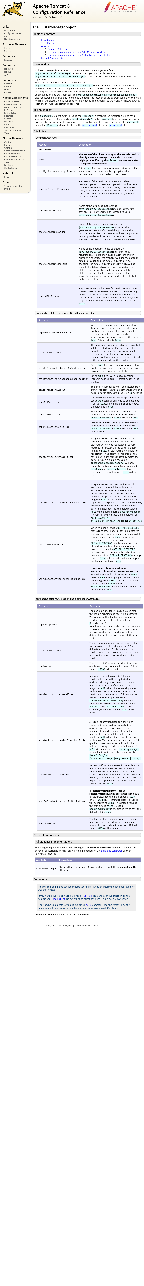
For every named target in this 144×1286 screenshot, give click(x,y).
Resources (9, 127)
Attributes (46, 46)
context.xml (89, 125)
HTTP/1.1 (8, 69)
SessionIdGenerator (13, 130)
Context (8, 83)
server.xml (115, 125)
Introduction (48, 39)
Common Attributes (58, 49)
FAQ (6, 36)
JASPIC (7, 188)
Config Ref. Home (12, 33)
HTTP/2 (7, 71)
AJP (6, 74)
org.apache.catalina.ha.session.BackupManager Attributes (79, 55)
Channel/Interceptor (14, 159)
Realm (7, 124)
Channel (8, 147)
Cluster (7, 92)
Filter (6, 177)
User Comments (12, 39)
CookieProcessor (12, 101)
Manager (8, 121)
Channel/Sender (12, 153)
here (88, 904)
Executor (8, 59)
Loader (7, 118)
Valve (6, 133)
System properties (13, 186)
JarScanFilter (10, 112)
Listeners (8, 115)
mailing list (59, 898)
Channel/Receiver (12, 156)
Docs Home (9, 30)
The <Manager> (49, 42)
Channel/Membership (14, 150)
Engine (7, 86)
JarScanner (9, 110)
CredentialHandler (13, 104)
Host (6, 89)
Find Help (87, 895)
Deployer (8, 165)
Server (7, 48)
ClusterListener (11, 168)
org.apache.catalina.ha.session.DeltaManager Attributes (78, 52)
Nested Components (52, 58)
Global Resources (12, 107)
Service (7, 50)
